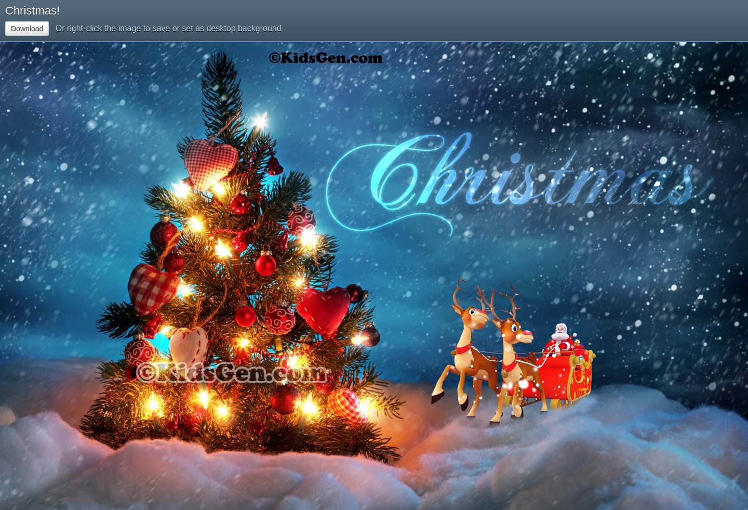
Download (27, 28)
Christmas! (32, 10)
